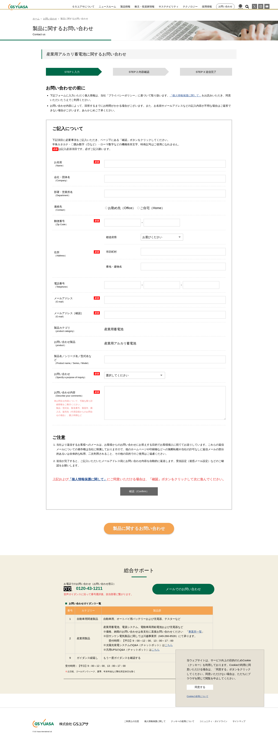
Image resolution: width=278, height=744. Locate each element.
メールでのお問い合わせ (183, 589)
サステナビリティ (169, 6)
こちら (169, 645)
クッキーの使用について (182, 721)
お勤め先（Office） (120, 208)
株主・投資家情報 (144, 6)
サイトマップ (239, 721)
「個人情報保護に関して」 (186, 95)
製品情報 (125, 6)
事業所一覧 (195, 631)
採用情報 (207, 6)
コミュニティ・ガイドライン (213, 721)
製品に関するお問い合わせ (139, 528)
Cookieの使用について (197, 696)
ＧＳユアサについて (83, 6)
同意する (200, 687)
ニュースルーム (107, 6)
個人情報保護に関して (155, 721)
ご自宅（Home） (151, 208)
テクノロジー (190, 6)
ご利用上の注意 (131, 721)
